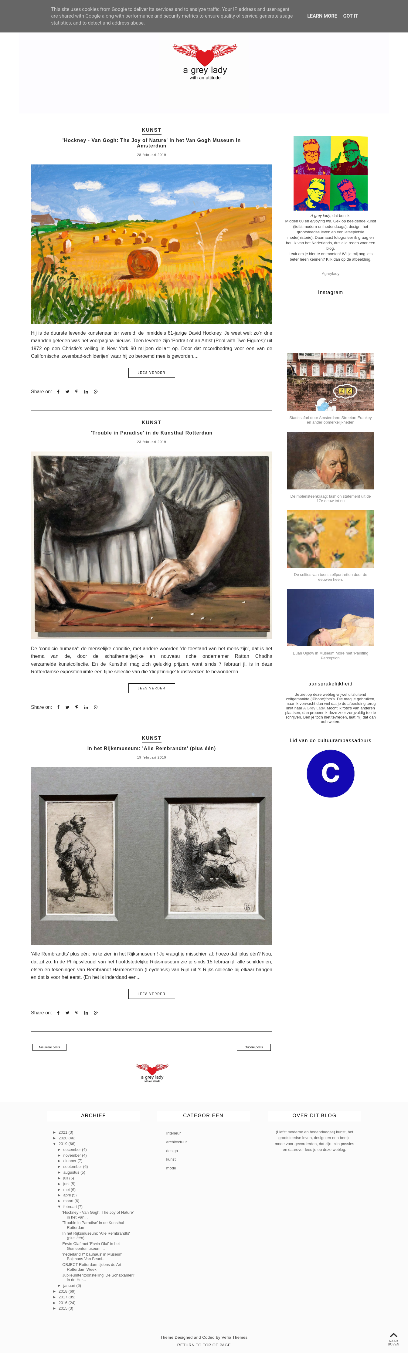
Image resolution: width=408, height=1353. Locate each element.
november (72, 1155)
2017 (64, 1296)
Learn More (322, 16)
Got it (350, 16)
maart (69, 1201)
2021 (64, 1132)
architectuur (176, 1141)
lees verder (151, 372)
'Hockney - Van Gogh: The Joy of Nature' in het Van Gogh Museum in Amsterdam (152, 143)
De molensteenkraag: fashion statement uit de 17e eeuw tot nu (330, 498)
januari (69, 1285)
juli (66, 1177)
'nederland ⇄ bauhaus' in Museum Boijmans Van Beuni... (92, 1256)
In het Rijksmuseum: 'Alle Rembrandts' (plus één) (151, 748)
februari (70, 1206)
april (67, 1195)
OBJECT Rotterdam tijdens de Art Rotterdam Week (91, 1267)
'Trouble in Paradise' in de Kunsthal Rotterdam (151, 432)
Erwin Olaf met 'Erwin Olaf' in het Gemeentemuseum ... (91, 1246)
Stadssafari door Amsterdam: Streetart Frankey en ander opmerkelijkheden (330, 420)
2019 (64, 1143)
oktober (70, 1161)
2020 (64, 1137)
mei (67, 1189)
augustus (71, 1172)
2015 (64, 1308)
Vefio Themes (235, 1337)
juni (67, 1183)
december (72, 1149)
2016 (64, 1302)
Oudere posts (254, 1047)
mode (171, 1167)
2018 (64, 1291)
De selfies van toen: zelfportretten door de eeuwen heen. (330, 577)
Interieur (173, 1133)
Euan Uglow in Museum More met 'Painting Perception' (331, 655)
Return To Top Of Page (204, 1344)
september (73, 1166)
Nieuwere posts (49, 1047)
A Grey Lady (314, 708)
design (172, 1150)
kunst (152, 130)
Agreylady (330, 273)
